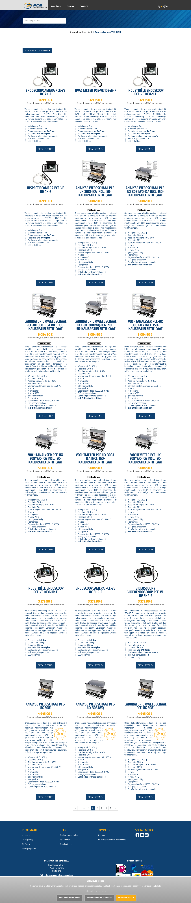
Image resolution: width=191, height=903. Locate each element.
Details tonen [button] (45, 149)
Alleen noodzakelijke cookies (69, 897)
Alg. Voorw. (26, 844)
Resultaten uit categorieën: (37, 50)
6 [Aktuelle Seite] (93, 808)
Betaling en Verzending (69, 835)
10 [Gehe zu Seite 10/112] (111, 808)
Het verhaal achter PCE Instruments (111, 839)
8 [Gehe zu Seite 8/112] (101, 808)
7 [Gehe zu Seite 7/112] (97, 808)
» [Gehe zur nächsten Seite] (115, 808)
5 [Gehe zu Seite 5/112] (88, 808)
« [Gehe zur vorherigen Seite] (75, 808)
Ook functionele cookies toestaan (99, 897)
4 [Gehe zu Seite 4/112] (84, 808)
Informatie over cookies (96, 891)
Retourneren (65, 839)
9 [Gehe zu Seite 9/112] (106, 808)
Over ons (101, 835)
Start (90, 32)
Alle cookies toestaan (126, 897)
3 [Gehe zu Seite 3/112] (79, 808)
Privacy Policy (27, 839)
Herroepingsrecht (29, 848)
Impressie (26, 835)
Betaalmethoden (66, 844)
